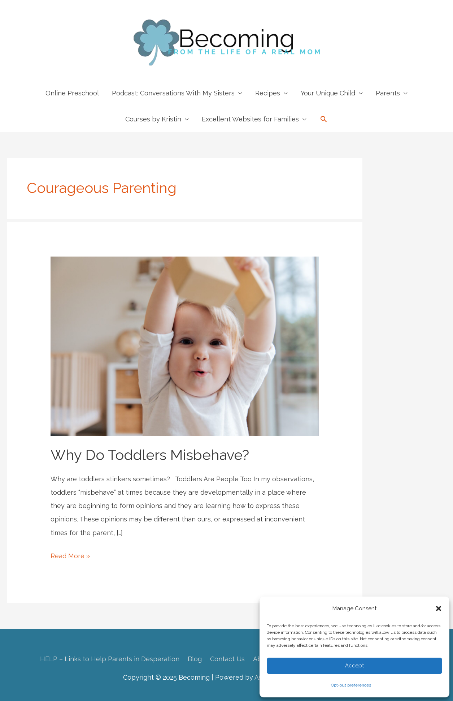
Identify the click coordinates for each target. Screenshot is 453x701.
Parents (388, 93)
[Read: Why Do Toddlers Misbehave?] (185, 345)
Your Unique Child (328, 93)
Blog (195, 659)
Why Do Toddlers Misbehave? (150, 454)
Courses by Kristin (153, 119)
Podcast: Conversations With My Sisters (173, 93)
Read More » (70, 556)
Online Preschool (72, 93)
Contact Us (227, 659)
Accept (354, 665)
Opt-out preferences (351, 685)
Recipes (267, 93)
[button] (438, 608)
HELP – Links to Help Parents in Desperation (109, 659)
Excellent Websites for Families (250, 119)
